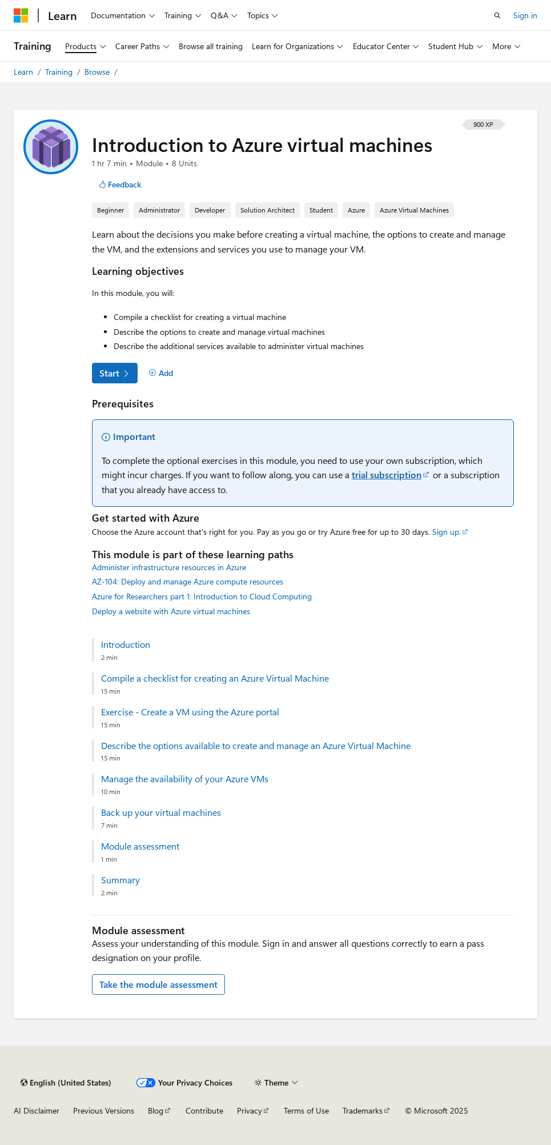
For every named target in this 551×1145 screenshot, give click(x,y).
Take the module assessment (158, 984)
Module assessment (140, 846)
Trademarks (363, 1110)
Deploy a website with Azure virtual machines (171, 611)
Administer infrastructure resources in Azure (169, 567)
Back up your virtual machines (161, 812)
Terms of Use (306, 1110)
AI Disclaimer (36, 1110)
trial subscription (386, 475)
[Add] (160, 373)
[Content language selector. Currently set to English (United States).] (66, 1083)
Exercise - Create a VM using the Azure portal (190, 712)
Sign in (525, 15)
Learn (24, 71)
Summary (120, 880)
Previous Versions (103, 1110)
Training (60, 71)
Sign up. (446, 531)
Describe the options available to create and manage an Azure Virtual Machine (256, 745)
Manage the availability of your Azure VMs (184, 778)
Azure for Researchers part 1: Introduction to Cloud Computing (202, 596)
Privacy (249, 1110)
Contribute (204, 1110)
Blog (155, 1110)
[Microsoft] (21, 15)
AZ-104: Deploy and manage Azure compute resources (187, 581)
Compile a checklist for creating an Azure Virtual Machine (215, 678)
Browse (98, 71)
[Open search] (497, 15)
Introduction (125, 644)
